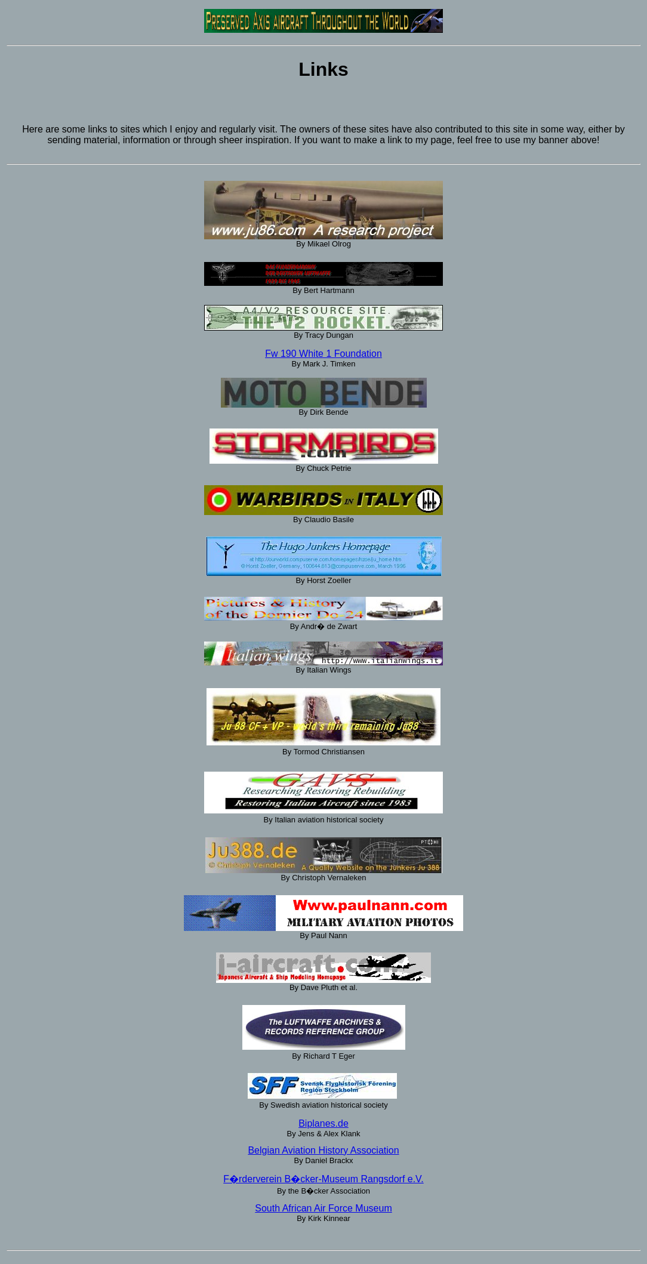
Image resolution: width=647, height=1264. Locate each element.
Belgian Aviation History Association (323, 1150)
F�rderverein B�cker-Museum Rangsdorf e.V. (323, 1179)
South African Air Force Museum (323, 1208)
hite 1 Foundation (345, 354)
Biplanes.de (323, 1123)
